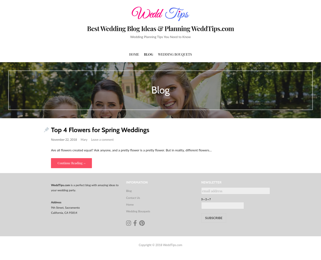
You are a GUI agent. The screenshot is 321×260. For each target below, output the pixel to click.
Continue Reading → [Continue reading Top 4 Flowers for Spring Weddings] (71, 163)
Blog (148, 54)
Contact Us (133, 197)
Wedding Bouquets (175, 54)
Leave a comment (102, 139)
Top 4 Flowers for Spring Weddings (100, 130)
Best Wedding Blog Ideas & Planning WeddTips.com (160, 28)
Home (134, 54)
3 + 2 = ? (206, 199)
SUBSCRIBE (214, 218)
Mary (84, 139)
